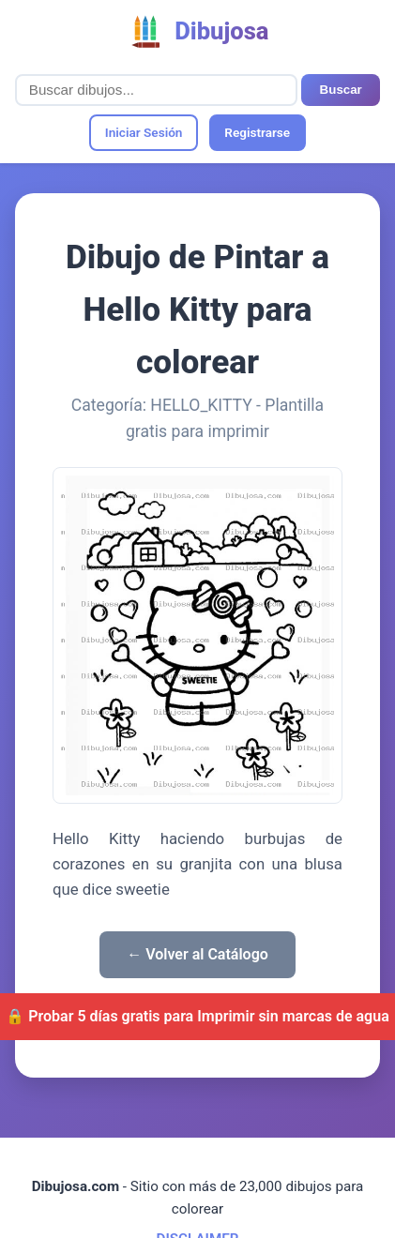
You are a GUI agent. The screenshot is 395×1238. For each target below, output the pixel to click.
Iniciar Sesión (144, 132)
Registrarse (257, 132)
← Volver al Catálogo (197, 954)
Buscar (341, 90)
